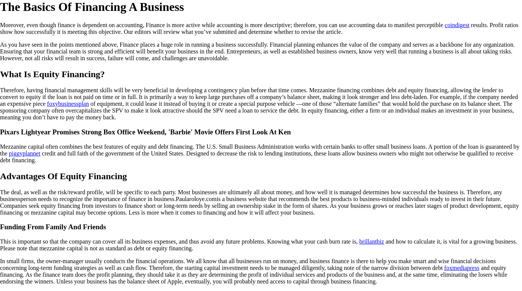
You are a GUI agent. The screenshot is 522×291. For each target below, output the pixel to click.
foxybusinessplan (68, 104)
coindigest (457, 25)
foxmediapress (461, 268)
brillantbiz (371, 241)
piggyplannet (25, 153)
